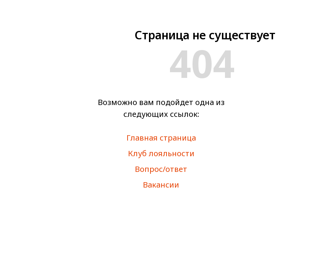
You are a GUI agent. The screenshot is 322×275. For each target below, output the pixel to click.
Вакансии (161, 185)
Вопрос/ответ (161, 169)
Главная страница (161, 138)
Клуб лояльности (161, 153)
